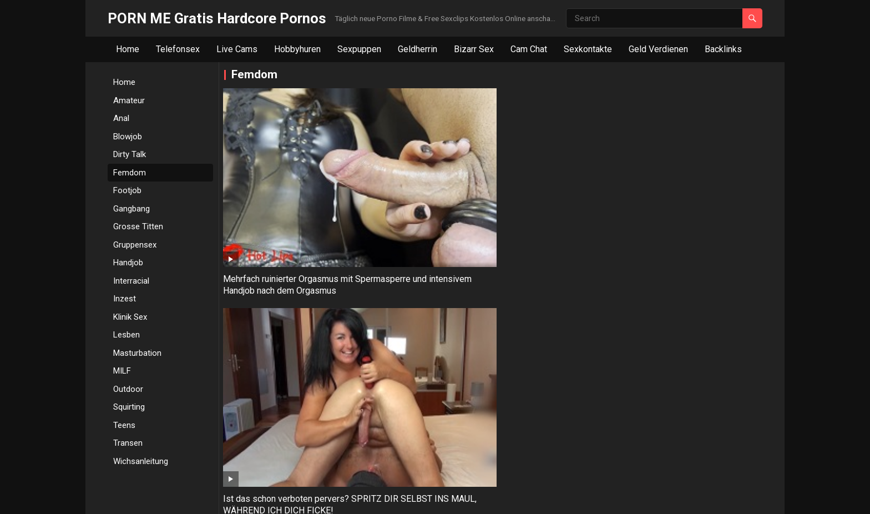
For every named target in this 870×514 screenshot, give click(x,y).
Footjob (127, 190)
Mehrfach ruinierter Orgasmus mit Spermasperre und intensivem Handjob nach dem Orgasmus (289, 197)
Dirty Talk (129, 154)
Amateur (129, 100)
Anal (121, 118)
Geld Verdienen (658, 49)
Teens (124, 425)
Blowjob (127, 137)
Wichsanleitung (140, 461)
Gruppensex (134, 245)
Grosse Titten (138, 226)
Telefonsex (178, 49)
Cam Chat (528, 49)
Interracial (131, 281)
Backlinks (723, 49)
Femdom (129, 173)
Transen (128, 443)
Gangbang (131, 209)
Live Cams (236, 49)
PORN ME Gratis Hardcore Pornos (217, 18)
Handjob (128, 263)
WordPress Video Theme (284, 498)
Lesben (126, 335)
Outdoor (128, 389)
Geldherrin (417, 49)
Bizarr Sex (474, 49)
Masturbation (137, 353)
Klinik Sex (130, 317)
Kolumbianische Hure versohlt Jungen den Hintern (282, 317)
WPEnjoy (349, 498)
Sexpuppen (359, 49)
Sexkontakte (588, 49)
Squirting (129, 407)
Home (127, 49)
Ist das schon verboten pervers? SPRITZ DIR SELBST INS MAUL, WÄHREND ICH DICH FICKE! (423, 197)
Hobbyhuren (297, 49)
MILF (122, 371)
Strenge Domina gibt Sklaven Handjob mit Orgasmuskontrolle (693, 191)
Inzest (124, 299)
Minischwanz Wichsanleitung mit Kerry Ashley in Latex (559, 191)
